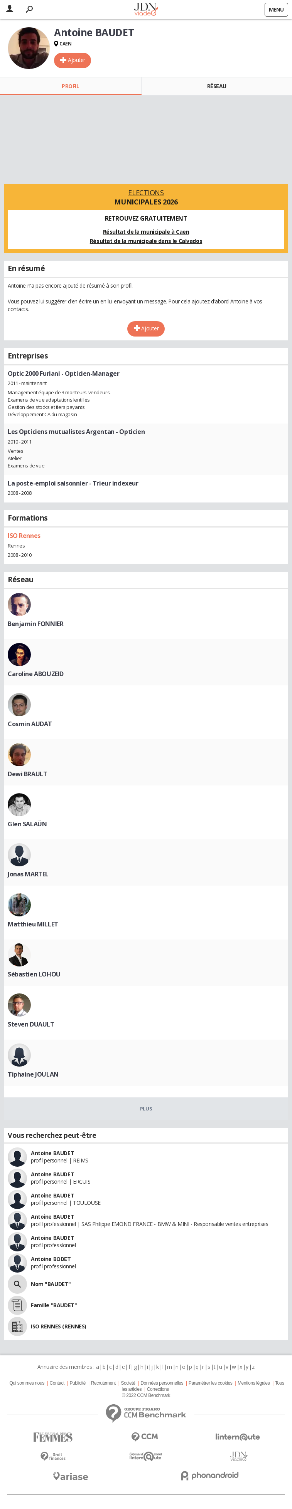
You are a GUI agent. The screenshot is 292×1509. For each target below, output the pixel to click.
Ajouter (76, 60)
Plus (146, 1108)
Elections (146, 197)
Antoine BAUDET (52, 1153)
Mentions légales (254, 1383)
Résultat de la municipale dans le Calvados (146, 241)
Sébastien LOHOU (34, 974)
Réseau (216, 86)
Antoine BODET (51, 1259)
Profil (70, 86)
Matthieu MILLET (33, 924)
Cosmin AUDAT (30, 724)
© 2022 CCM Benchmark (146, 1395)
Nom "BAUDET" (51, 1284)
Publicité (78, 1383)
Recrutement (103, 1383)
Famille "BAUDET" (54, 1305)
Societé (128, 1383)
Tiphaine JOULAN (33, 1074)
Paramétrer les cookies (210, 1383)
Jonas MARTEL (28, 874)
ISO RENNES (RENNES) (58, 1326)
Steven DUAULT (31, 1024)
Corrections (158, 1389)
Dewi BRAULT (27, 774)
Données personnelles (161, 1383)
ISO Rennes (24, 535)
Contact (56, 1383)
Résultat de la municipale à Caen (146, 231)
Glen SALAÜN (27, 824)
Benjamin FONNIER (35, 624)
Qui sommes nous (26, 1383)
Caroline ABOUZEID (36, 674)
